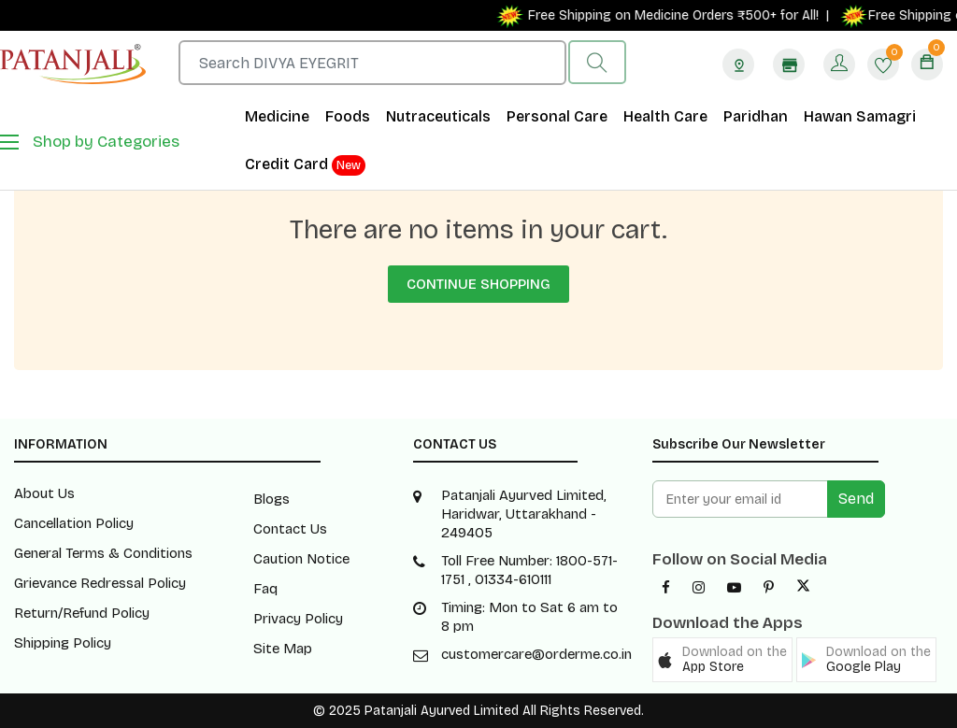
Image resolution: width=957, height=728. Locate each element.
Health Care (665, 116)
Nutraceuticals (438, 116)
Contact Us (290, 529)
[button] (722, 659)
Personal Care (557, 116)
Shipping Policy (62, 643)
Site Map (282, 648)
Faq (265, 588)
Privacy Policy (298, 618)
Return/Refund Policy (82, 613)
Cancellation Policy (74, 523)
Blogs (271, 499)
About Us (44, 493)
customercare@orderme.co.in (536, 654)
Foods (347, 116)
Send (856, 498)
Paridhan (755, 116)
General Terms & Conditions (103, 553)
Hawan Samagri (860, 116)
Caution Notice (301, 558)
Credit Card (305, 165)
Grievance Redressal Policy (100, 583)
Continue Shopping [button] (478, 284)
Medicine (277, 116)
